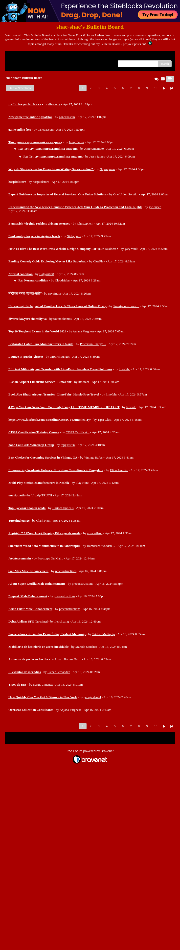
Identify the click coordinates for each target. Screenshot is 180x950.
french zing (61, 621)
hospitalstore (41, 182)
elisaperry (54, 104)
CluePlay (99, 261)
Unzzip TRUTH (41, 495)
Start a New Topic (20, 88)
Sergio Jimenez (43, 684)
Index (39, 56)
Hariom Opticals (62, 508)
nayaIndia (54, 293)
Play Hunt (82, 483)
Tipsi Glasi (104, 419)
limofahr (124, 369)
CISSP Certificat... (77, 432)
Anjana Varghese (83, 331)
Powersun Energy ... (93, 344)
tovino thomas (62, 319)
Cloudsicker (62, 280)
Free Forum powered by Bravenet (90, 751)
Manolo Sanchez (86, 647)
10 (155, 88)
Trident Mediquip (103, 634)
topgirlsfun (68, 445)
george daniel (92, 697)
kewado (131, 407)
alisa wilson (95, 533)
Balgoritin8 (46, 274)
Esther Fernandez (58, 672)
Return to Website (19, 56)
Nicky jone (74, 236)
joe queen (155, 207)
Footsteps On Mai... (50, 558)
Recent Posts (16, 62)
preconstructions (65, 571)
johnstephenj (85, 223)
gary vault (131, 249)
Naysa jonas (107, 169)
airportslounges (60, 356)
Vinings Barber (94, 457)
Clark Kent (43, 520)
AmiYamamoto (94, 148)
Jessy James (76, 142)
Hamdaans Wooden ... (101, 546)
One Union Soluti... (125, 194)
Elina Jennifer (119, 470)
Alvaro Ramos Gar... (67, 659)
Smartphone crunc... (126, 306)
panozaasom (67, 117)
